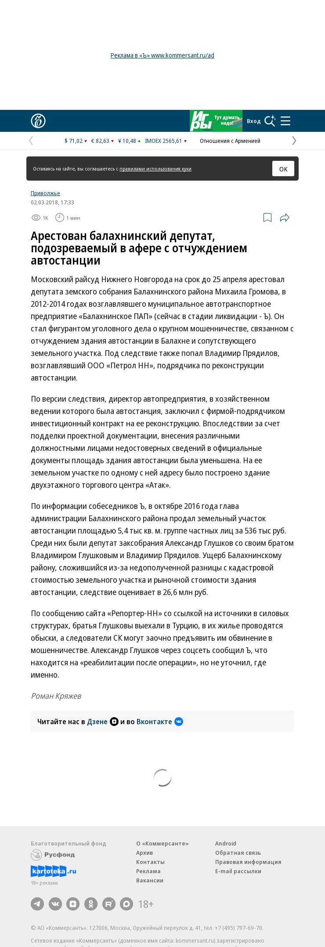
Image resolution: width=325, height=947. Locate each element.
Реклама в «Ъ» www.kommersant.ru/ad (162, 55)
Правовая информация (248, 862)
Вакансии (149, 880)
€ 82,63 (100, 141)
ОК (283, 168)
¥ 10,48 (127, 141)
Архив (144, 852)
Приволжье (45, 193)
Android (225, 843)
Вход (254, 121)
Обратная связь (238, 852)
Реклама (148, 871)
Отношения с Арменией (230, 141)
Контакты (150, 862)
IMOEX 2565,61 (163, 141)
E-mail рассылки (238, 871)
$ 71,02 (74, 141)
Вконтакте (160, 721)
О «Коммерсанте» (162, 843)
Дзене (103, 721)
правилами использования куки (155, 168)
